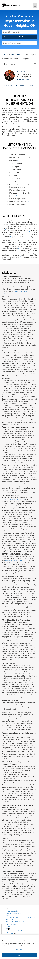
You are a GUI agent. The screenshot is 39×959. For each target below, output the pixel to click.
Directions (19, 85)
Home (5, 54)
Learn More (19, 949)
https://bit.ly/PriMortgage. (14, 560)
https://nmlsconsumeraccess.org (13, 499)
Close (19, 955)
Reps (13, 54)
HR (8, 929)
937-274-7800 (24, 79)
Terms (8, 915)
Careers (8, 927)
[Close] (36, 938)
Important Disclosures (13, 913)
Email (31, 85)
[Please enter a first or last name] (19, 43)
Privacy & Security (12, 911)
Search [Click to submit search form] (20, 37)
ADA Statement (11, 925)
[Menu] (35, 5)
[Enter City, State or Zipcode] (19, 32)
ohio (19, 54)
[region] (19, 947)
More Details (8, 85)
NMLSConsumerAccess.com (15, 921)
